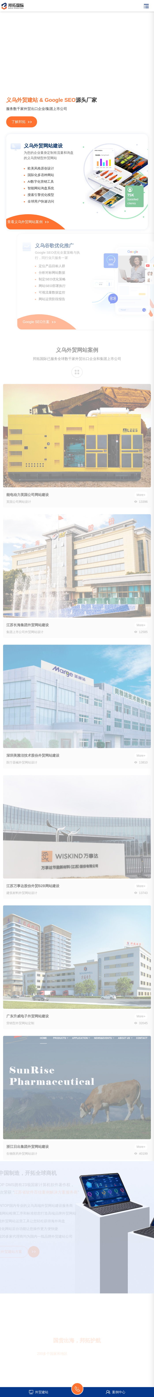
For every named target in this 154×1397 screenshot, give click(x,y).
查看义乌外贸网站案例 (28, 222)
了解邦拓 (21, 122)
